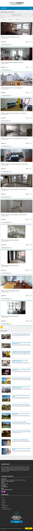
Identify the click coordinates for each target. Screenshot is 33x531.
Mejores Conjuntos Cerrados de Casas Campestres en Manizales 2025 (21, 414)
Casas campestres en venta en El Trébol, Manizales (20, 404)
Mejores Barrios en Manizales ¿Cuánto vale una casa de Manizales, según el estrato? (21, 387)
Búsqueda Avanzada (16, 14)
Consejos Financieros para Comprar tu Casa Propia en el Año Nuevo (21, 449)
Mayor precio (17, 19)
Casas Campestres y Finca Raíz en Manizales (19, 422)
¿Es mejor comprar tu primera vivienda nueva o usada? (21, 377)
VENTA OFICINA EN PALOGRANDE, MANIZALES (10, 290)
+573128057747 (4, 484)
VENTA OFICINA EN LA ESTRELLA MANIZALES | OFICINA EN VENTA (14, 189)
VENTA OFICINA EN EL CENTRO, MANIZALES (9, 265)
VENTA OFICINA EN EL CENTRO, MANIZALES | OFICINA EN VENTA (14, 214)
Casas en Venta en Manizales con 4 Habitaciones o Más (21, 333)
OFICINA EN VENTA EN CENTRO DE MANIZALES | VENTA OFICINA (14, 113)
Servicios (3, 502)
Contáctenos (4, 507)
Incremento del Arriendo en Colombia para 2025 (20, 439)
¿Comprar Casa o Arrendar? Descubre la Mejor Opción (21, 430)
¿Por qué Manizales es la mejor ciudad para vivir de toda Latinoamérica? (21, 369)
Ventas (3, 499)
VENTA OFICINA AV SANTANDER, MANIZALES (10, 240)
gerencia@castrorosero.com (6, 489)
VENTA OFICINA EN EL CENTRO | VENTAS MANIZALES (11, 87)
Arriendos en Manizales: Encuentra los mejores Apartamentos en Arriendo (20, 361)
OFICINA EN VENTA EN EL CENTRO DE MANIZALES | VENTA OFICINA (14, 138)
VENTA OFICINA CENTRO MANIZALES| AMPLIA (10, 37)
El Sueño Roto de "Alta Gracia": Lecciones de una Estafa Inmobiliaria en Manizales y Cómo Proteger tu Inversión (21, 352)
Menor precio (10, 19)
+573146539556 (4, 486)
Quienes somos (5, 505)
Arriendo (3, 500)
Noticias (3, 504)
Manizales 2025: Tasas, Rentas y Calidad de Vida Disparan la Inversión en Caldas (21, 343)
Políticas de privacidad (6, 509)
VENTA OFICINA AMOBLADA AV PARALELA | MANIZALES (12, 62)
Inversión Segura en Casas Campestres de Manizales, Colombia (21, 396)
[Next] (8, 327)
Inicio (3, 497)
